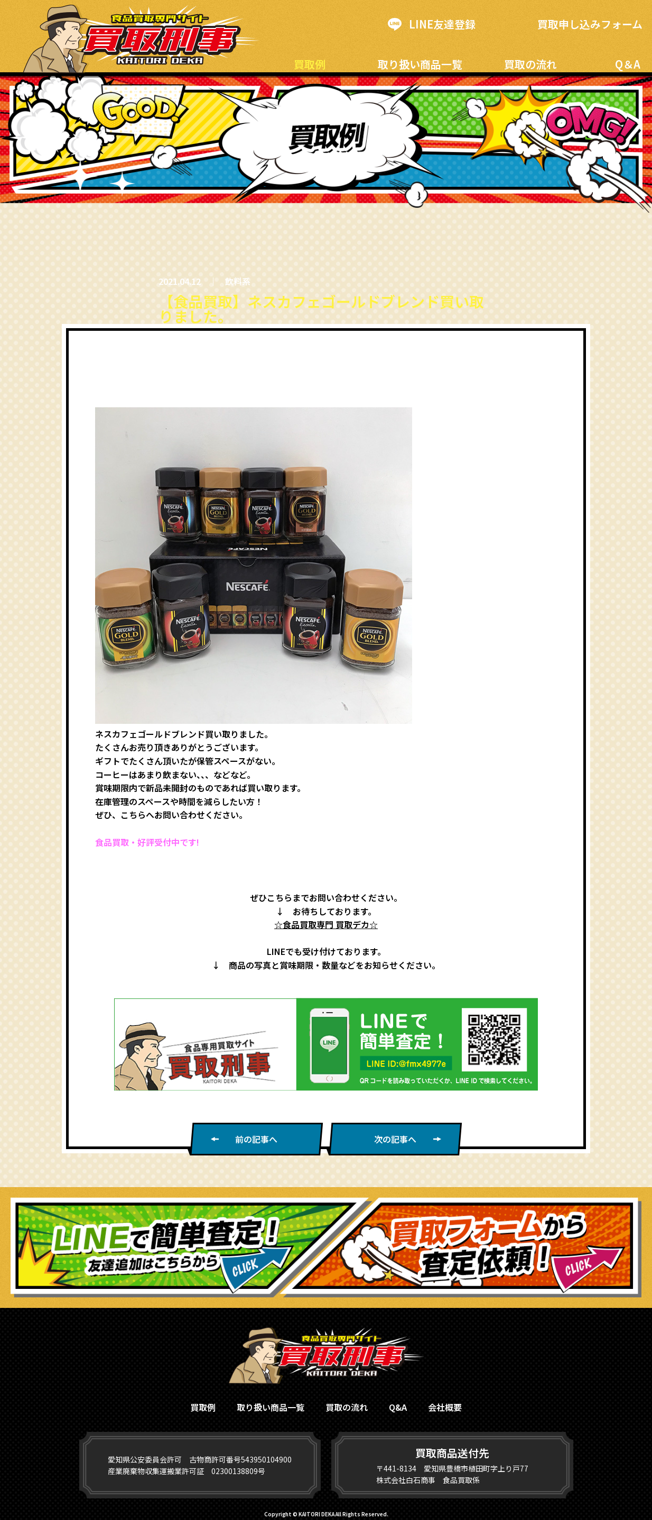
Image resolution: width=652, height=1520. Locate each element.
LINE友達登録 (432, 24)
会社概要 (445, 1407)
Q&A (398, 1407)
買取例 (309, 64)
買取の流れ (530, 64)
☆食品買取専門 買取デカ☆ (326, 924)
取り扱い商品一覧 (420, 64)
